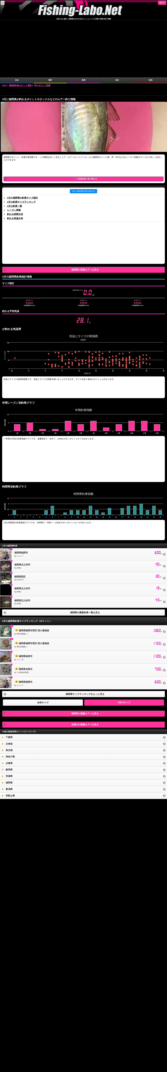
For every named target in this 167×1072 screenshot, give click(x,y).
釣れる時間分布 (15, 157)
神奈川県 (8, 699)
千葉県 (7, 680)
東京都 (7, 693)
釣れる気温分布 (15, 161)
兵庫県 (7, 706)
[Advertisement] (83, 34)
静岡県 (7, 712)
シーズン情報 (14, 153)
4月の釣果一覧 (14, 149)
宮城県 (7, 719)
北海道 (7, 686)
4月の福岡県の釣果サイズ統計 (22, 140)
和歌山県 (8, 738)
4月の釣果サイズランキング (21, 144)
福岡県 (7, 725)
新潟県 (7, 732)
